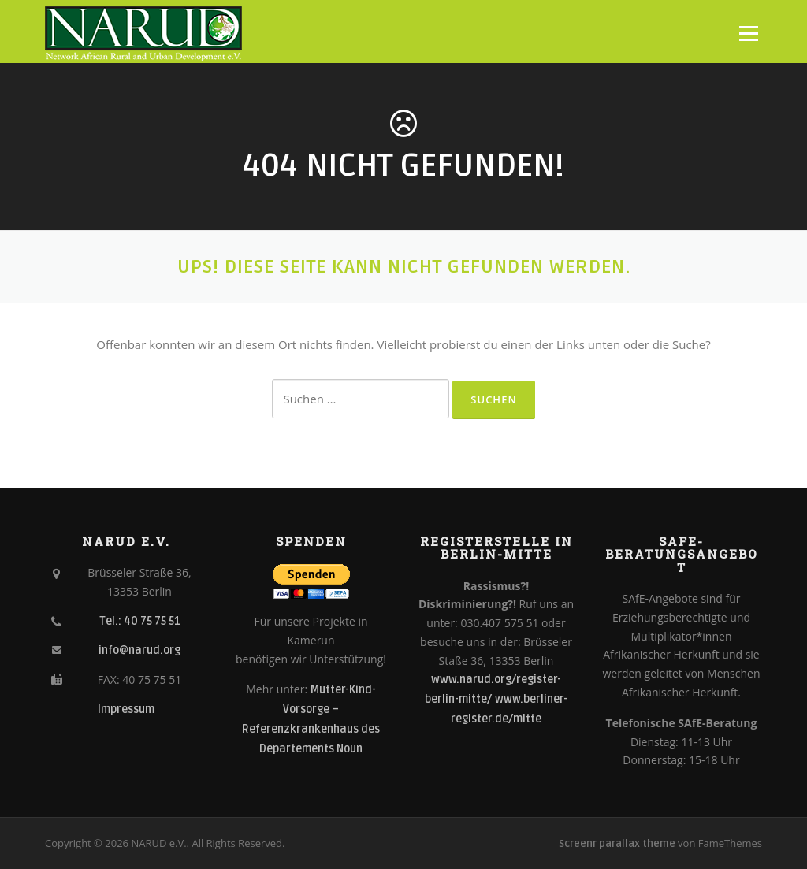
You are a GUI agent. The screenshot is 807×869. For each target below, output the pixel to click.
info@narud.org (139, 650)
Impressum (126, 709)
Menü (748, 33)
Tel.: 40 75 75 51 (139, 621)
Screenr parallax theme (617, 843)
